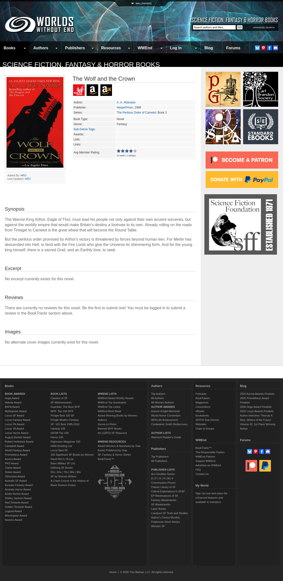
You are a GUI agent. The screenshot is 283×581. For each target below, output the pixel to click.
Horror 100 (57, 437)
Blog (208, 48)
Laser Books (158, 508)
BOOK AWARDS (15, 393)
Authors (40, 48)
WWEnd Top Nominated (112, 402)
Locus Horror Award (16, 432)
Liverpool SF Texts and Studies (169, 513)
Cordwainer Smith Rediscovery (169, 424)
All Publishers (159, 460)
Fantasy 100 (58, 428)
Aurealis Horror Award (18, 489)
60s (59, 472)
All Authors (157, 398)
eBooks (199, 411)
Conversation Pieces (163, 482)
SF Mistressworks (61, 402)
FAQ (198, 469)
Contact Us (202, 474)
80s (72, 472)
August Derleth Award (17, 437)
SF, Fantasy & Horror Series (114, 454)
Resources (111, 48)
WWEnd (145, 48)
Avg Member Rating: (87, 152)
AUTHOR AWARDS (163, 406)
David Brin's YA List (62, 459)
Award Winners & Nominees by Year (119, 446)
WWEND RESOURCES (112, 441)
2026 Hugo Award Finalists (256, 406)
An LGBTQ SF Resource (112, 432)
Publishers (75, 48)
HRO (23, 175)
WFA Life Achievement (164, 419)
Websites (200, 424)
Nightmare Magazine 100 (65, 441)
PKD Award (11, 463)
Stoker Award (13, 472)
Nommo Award (13, 519)
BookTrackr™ (106, 459)
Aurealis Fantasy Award (19, 485)
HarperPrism (125, 107)
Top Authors (158, 393)
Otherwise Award (15, 476)
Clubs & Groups (204, 428)
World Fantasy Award (17, 450)
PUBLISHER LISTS (163, 469)
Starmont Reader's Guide (166, 437)
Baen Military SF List (63, 463)
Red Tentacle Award (16, 502)
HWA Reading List (61, 446)
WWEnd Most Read (109, 411)
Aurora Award (13, 459)
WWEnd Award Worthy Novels (116, 398)
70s (65, 472)
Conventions (202, 406)
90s (78, 472)
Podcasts (200, 393)
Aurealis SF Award (16, 480)
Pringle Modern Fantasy (65, 419)
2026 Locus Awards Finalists (257, 411)
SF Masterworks (160, 504)
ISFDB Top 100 (59, 432)
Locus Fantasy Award (17, 419)
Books (9, 48)
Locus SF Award (14, 415)
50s (53, 472)
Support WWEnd (205, 460)
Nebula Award (13, 402)
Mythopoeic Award (16, 411)
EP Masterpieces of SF (164, 495)
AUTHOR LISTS (161, 432)
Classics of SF (59, 398)
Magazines (201, 402)
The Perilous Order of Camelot (136, 112)
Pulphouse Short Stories (165, 521)
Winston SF (158, 526)
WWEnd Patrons (205, 456)
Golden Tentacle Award (18, 506)
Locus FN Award (14, 424)
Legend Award (13, 511)
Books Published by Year (112, 450)
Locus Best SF (59, 450)
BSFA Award (12, 406)
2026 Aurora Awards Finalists (257, 393)
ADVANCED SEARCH (264, 27)
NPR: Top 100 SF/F (62, 411)
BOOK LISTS (59, 393)
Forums (233, 48)
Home (112, 572)
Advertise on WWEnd (208, 465)
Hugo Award (12, 398)
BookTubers (202, 398)
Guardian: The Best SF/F (65, 406)
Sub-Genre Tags (84, 129)
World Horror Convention (165, 415)
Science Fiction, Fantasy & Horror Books (81, 64)
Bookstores (202, 415)
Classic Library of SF (163, 487)
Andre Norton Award (17, 493)
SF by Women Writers (63, 476)
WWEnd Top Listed (109, 406)
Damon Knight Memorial (165, 411)
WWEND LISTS (107, 393)
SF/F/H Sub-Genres (207, 419)
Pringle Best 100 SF (62, 415)
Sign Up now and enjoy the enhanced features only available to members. (211, 497)
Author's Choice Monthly (165, 517)
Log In (176, 48)
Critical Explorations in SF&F (168, 491)
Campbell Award (14, 446)
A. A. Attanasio (126, 102)
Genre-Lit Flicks (107, 424)
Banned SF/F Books (109, 428)
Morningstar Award (16, 515)
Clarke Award (13, 467)
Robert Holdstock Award (19, 441)
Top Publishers (160, 456)
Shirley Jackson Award (18, 498)
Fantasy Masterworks (164, 500)
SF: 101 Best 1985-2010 (65, 424)
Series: (78, 112)
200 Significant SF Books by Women (72, 454)
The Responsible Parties (209, 452)
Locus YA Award (14, 428)
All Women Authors (162, 402)
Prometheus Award (16, 454)
